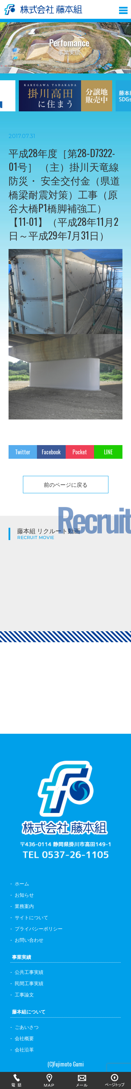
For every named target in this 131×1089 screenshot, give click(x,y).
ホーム (22, 883)
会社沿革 (24, 1049)
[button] (123, 8)
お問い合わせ (29, 939)
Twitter (22, 452)
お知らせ (24, 894)
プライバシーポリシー (39, 928)
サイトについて (31, 917)
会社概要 (24, 1038)
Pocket (80, 452)
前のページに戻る (66, 484)
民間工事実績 (29, 983)
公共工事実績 (29, 971)
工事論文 (24, 994)
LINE (108, 452)
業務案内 (24, 905)
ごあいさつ (27, 1026)
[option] (65, 100)
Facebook (51, 452)
